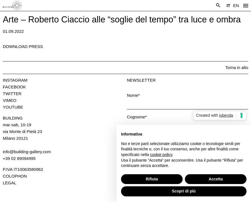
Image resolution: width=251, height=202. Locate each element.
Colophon (15, 176)
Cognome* (137, 116)
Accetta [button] (216, 179)
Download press (23, 46)
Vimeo (9, 100)
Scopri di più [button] (184, 191)
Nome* (133, 95)
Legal (9, 182)
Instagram (15, 80)
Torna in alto (236, 67)
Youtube (13, 107)
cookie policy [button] (161, 154)
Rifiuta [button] (152, 179)
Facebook (14, 86)
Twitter (12, 93)
